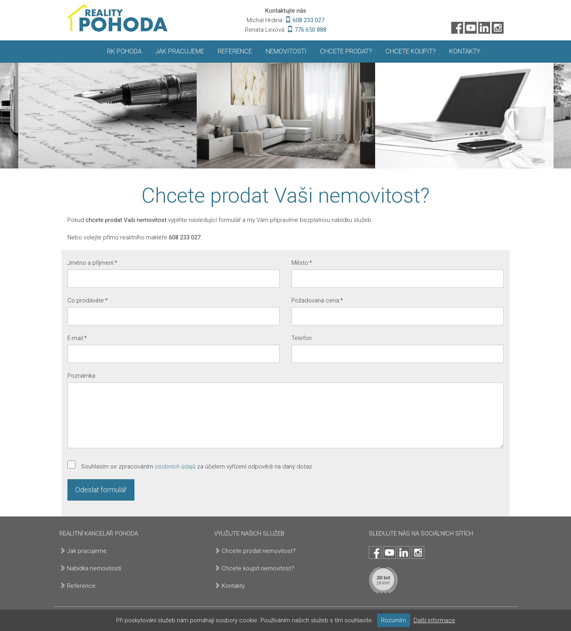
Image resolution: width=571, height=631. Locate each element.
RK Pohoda (124, 51)
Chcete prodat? (346, 51)
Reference (235, 51)
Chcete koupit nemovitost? (258, 568)
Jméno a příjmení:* (92, 262)
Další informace (434, 620)
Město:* (301, 262)
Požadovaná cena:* (317, 300)
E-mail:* (77, 338)
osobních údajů (175, 466)
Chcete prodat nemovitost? (259, 551)
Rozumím (393, 620)
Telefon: (302, 338)
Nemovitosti (286, 51)
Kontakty (464, 51)
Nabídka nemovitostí (94, 568)
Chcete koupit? (410, 51)
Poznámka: (81, 375)
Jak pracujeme (179, 51)
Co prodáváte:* (87, 300)
